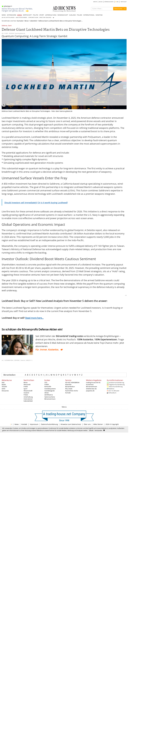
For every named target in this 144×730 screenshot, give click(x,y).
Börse (26, 21)
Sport (25, 389)
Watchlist (68, 385)
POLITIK (35, 15)
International (28, 399)
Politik (26, 387)
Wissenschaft (28, 391)
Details (91, 430)
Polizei (26, 395)
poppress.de (90, 391)
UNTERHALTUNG (50, 15)
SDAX (3, 389)
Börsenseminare (49, 399)
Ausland (26, 393)
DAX (3, 382)
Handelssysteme (50, 389)
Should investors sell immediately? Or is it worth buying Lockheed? (36, 202)
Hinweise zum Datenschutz (71, 424)
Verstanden (98, 430)
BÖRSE (19, 15)
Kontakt (68, 393)
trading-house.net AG (93, 382)
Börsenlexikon (9, 375)
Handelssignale (49, 391)
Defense (4, 26)
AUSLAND (72, 15)
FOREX (46, 385)
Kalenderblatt (28, 401)
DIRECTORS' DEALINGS (45, 17)
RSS (116, 1)
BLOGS (100, 1)
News (17, 424)
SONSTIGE (99, 15)
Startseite (20, 21)
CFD (45, 382)
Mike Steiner (98, 424)
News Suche (118, 9)
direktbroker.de (91, 389)
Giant (10, 26)
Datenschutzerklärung (49, 424)
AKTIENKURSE (11, 15)
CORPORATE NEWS (33, 17)
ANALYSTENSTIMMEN (21, 17)
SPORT (41, 15)
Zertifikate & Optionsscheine (49, 396)
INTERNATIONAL (88, 15)
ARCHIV (95, 1)
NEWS (4, 15)
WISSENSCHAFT (62, 15)
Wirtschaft (27, 385)
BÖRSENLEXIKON (109, 1)
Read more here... (34, 317)
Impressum (34, 424)
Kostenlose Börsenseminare (91, 386)
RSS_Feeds (68, 389)
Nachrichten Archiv (71, 391)
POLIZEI (79, 15)
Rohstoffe (47, 387)
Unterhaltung (28, 397)
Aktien (46, 393)
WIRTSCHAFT (27, 15)
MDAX (4, 385)
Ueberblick (33, 21)
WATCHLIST (124, 1)
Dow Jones (5, 391)
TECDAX (4, 387)
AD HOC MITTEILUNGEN (8, 17)
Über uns (87, 424)
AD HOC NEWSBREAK (72, 382)
